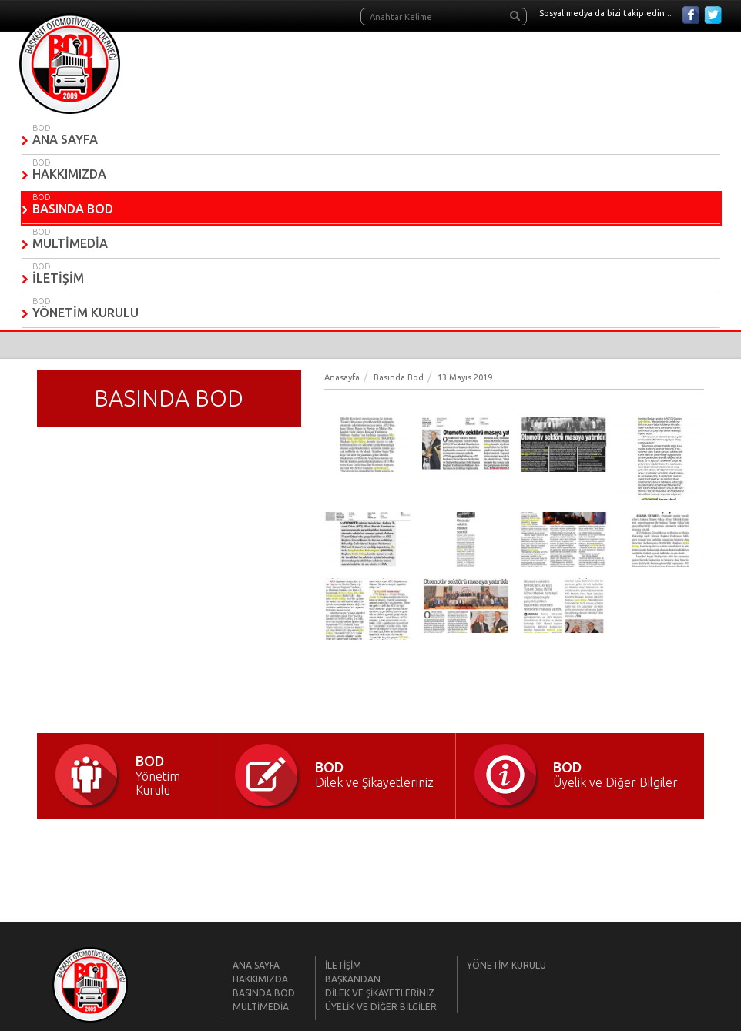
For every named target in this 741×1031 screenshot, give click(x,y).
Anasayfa (342, 377)
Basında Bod (399, 377)
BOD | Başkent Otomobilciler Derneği (69, 63)
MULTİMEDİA (70, 243)
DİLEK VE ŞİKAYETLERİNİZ (379, 993)
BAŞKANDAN (353, 979)
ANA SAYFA (65, 139)
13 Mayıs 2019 (465, 377)
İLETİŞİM (58, 278)
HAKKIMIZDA (69, 174)
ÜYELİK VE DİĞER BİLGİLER (381, 1007)
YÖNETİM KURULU (85, 313)
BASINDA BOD (72, 209)
